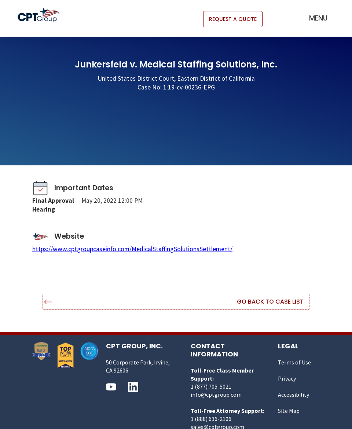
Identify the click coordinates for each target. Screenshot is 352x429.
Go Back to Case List (270, 301)
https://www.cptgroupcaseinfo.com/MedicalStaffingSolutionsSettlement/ (132, 249)
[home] (42, 14)
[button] (318, 18)
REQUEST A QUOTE (233, 19)
